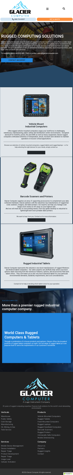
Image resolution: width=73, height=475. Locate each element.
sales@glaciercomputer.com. (47, 53)
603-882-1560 (23, 53)
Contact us (38, 262)
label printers (33, 251)
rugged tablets (45, 193)
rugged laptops (58, 193)
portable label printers (44, 256)
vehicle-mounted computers (29, 193)
